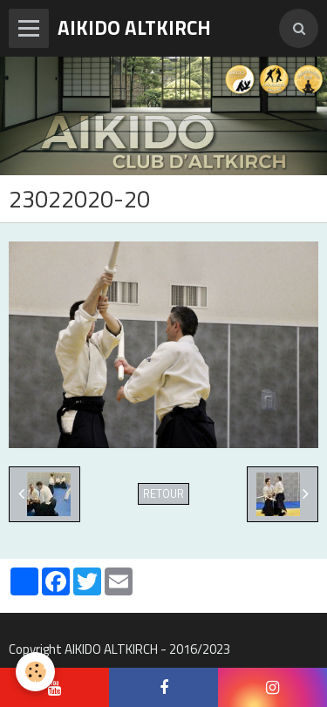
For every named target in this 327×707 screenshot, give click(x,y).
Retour (163, 494)
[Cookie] (35, 671)
